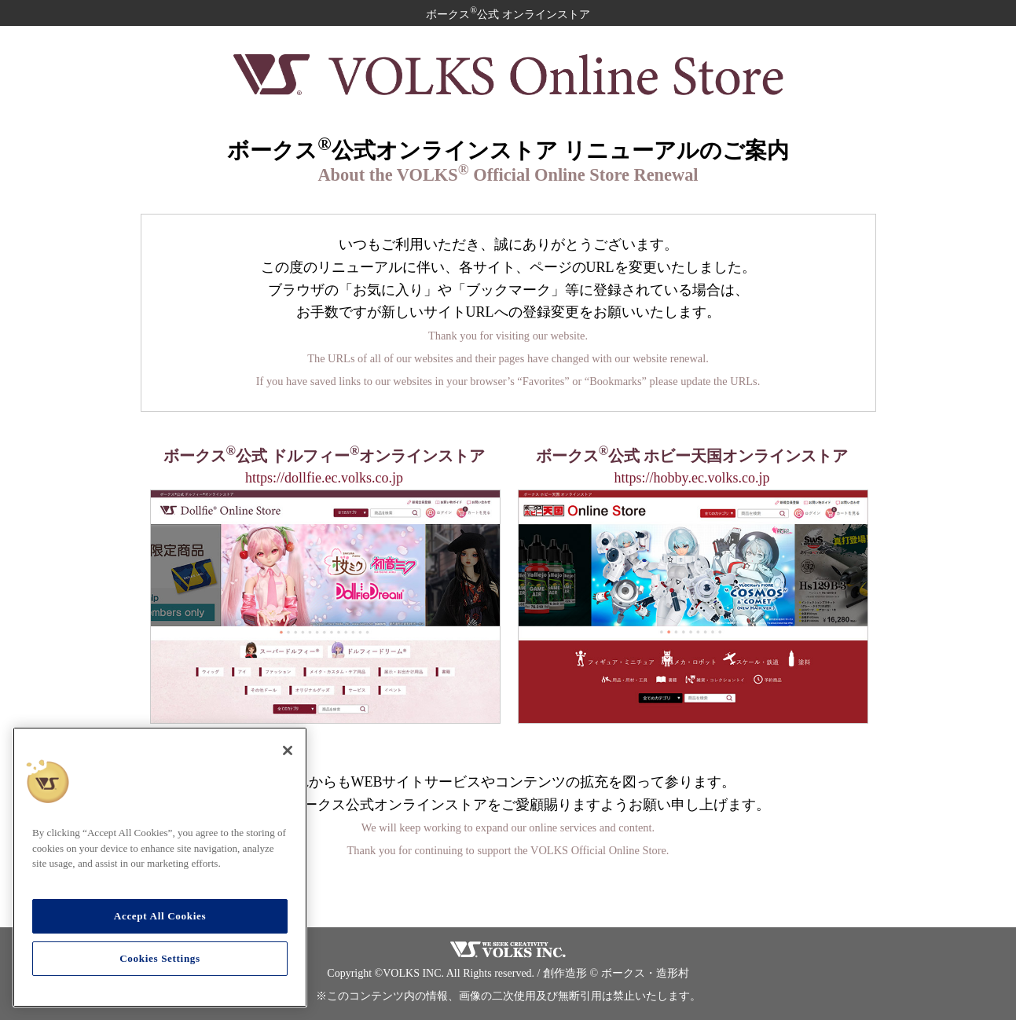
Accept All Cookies (160, 916)
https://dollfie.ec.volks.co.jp (324, 478)
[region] (160, 867)
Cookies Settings (159, 958)
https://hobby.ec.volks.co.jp (692, 478)
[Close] (287, 750)
